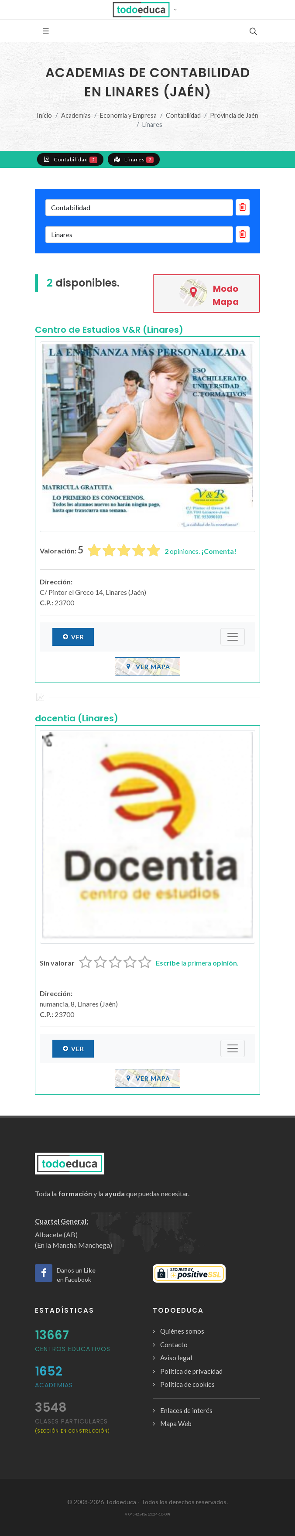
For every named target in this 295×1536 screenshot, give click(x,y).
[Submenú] (232, 636)
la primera (197, 963)
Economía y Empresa (128, 115)
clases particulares (72, 1425)
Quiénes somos (182, 1331)
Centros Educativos (72, 1349)
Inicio (44, 115)
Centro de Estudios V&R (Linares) (109, 330)
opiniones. (201, 551)
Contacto (174, 1344)
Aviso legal (176, 1358)
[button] (148, 9)
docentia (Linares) (76, 718)
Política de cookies (187, 1384)
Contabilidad (183, 115)
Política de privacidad (191, 1371)
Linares (134, 159)
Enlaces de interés (186, 1410)
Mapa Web (176, 1423)
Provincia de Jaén (234, 115)
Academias (76, 115)
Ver (73, 636)
